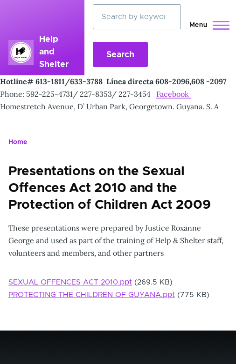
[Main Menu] (207, 25)
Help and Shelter (54, 52)
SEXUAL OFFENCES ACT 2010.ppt (70, 282)
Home (17, 142)
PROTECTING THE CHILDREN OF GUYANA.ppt (91, 294)
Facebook (173, 94)
